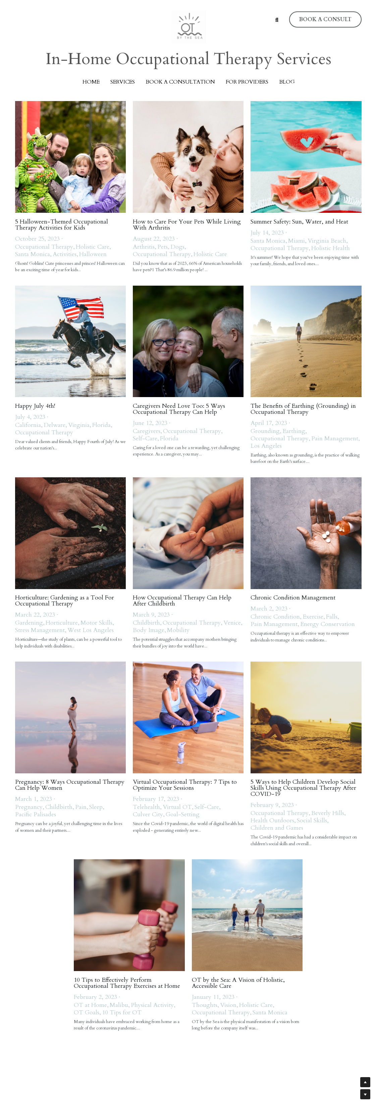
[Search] (276, 20)
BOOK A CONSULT (325, 19)
